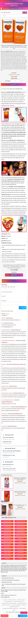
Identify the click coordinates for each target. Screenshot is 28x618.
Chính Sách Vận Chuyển (18, 601)
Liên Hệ (14, 610)
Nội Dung (3, 301)
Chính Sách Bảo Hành (22, 603)
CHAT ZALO (22, 615)
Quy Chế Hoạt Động (8, 601)
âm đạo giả (21, 558)
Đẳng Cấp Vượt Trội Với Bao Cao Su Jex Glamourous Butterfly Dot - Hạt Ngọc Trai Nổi (20, 478)
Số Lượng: (7, 80)
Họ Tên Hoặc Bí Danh (6, 292)
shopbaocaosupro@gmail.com (10, 595)
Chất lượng (4, 284)
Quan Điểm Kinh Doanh (14, 606)
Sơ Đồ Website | (23, 608)
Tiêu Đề (3, 296)
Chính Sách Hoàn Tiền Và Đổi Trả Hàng (9, 603)
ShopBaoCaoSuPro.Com (14, 3)
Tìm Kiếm (25, 12)
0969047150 (14, 5)
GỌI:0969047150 (4, 615)
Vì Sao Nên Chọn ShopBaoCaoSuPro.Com (10, 608)
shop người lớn (7, 558)
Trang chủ (4, 15)
